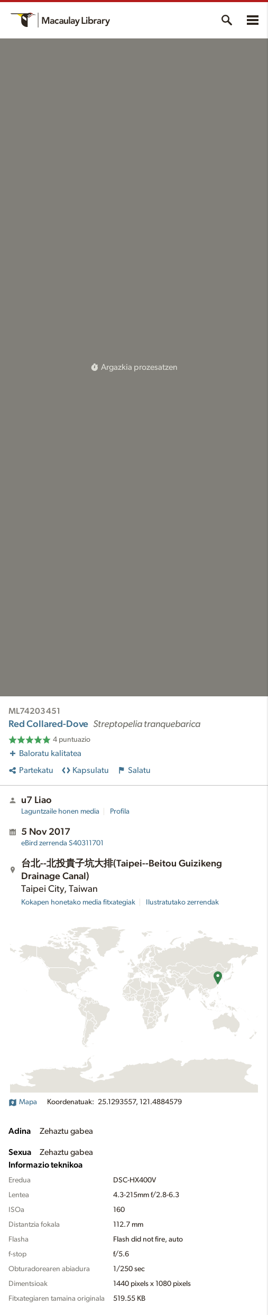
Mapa (22, 1102)
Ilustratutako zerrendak (182, 902)
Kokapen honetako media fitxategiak (78, 902)
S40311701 (62, 843)
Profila (120, 811)
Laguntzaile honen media (60, 811)
